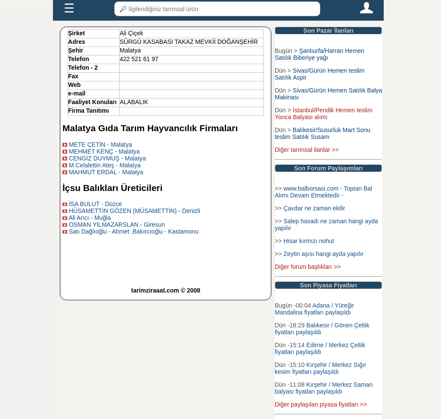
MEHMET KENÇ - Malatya (104, 151)
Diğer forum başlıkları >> (308, 266)
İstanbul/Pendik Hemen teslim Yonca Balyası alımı (324, 113)
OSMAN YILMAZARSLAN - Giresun (117, 224)
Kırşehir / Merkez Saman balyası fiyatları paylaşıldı (324, 388)
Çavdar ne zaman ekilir (314, 208)
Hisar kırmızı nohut (308, 240)
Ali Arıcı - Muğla (89, 217)
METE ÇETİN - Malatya (100, 144)
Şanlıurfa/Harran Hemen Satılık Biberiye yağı (319, 54)
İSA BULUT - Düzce (95, 203)
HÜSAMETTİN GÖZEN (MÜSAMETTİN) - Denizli (134, 210)
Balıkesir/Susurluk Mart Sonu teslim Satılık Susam (322, 133)
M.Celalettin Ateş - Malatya (105, 165)
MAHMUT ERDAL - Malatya (106, 172)
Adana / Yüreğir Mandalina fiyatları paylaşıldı (314, 309)
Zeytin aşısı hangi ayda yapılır (323, 253)
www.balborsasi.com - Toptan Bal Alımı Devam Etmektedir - (323, 192)
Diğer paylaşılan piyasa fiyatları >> (321, 404)
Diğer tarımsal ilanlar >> (307, 149)
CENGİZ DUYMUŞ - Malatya (107, 158)
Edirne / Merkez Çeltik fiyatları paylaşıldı (320, 348)
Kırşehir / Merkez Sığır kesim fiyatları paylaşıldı (320, 368)
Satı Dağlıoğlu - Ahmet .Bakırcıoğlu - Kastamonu (134, 231)
